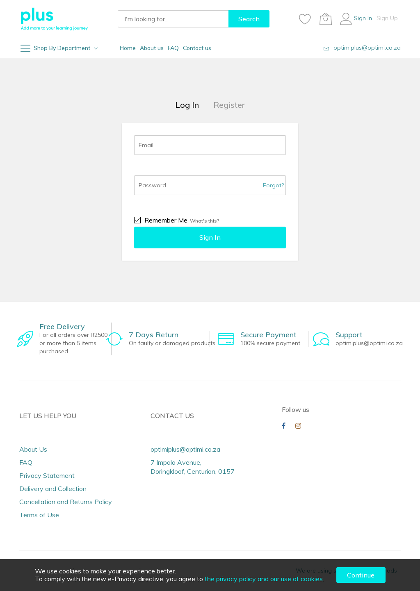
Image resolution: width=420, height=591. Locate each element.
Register (229, 105)
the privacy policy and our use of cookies (264, 579)
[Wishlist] (305, 18)
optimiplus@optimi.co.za (367, 47)
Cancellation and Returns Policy (65, 502)
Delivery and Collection (53, 488)
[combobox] (173, 18)
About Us (33, 449)
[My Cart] (326, 18)
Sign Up (387, 18)
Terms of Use (39, 515)
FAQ (25, 462)
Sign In (363, 18)
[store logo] (54, 19)
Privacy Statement (47, 475)
